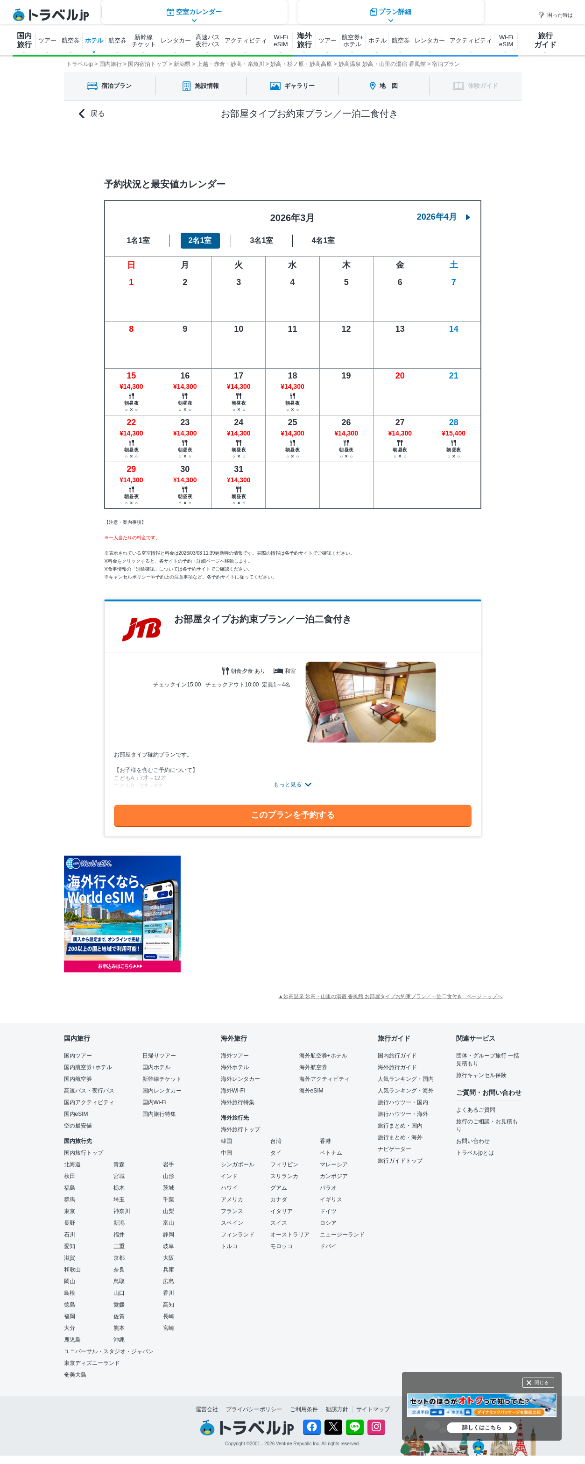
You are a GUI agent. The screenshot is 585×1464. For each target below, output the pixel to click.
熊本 (119, 1328)
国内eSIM (76, 1114)
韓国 (226, 1141)
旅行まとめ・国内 (400, 1125)
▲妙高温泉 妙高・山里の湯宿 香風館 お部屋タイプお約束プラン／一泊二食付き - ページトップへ (390, 996)
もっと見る (288, 784)
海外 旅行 (304, 40)
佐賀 (119, 1316)
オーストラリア (290, 1234)
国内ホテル (156, 1067)
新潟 (119, 1223)
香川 (168, 1293)
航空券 (71, 40)
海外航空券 (313, 1067)
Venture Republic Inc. (298, 1443)
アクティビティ (246, 40)
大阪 (168, 1258)
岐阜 (168, 1246)
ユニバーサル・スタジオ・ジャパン (109, 1351)
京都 (119, 1258)
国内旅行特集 (159, 1114)
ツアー (47, 40)
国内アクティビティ (89, 1102)
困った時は (555, 15)
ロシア (328, 1223)
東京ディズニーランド (92, 1363)
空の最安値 (78, 1125)
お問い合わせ (473, 1141)
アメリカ (232, 1199)
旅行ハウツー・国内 (403, 1102)
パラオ (328, 1188)
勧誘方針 (337, 1409)
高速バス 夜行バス (208, 41)
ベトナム (331, 1153)
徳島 (69, 1304)
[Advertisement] (274, 914)
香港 (325, 1141)
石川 (69, 1234)
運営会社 (207, 1409)
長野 (69, 1223)
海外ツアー (235, 1055)
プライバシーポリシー (254, 1409)
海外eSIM (311, 1090)
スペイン (232, 1223)
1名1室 (138, 240)
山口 (119, 1293)
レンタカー (176, 40)
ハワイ (229, 1188)
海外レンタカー (240, 1079)
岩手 (168, 1164)
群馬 (69, 1199)
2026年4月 (443, 216)
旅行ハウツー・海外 (403, 1114)
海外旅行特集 (237, 1102)
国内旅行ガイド (397, 1055)
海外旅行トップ (240, 1129)
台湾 (276, 1141)
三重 (119, 1246)
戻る (92, 114)
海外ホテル (235, 1067)
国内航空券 (78, 1079)
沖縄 (119, 1339)
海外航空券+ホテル (323, 1055)
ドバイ (328, 1246)
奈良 (119, 1269)
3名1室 (262, 240)
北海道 (72, 1164)
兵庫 (168, 1269)
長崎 (168, 1316)
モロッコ (281, 1246)
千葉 (168, 1199)
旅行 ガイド (545, 40)
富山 (168, 1223)
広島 (168, 1281)
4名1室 (323, 240)
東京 (69, 1211)
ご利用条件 (304, 1409)
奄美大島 (75, 1374)
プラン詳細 (390, 147)
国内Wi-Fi (154, 1102)
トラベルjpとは (475, 1153)
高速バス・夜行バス (89, 1090)
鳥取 (119, 1281)
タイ (276, 1153)
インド (229, 1176)
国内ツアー (78, 1055)
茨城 (168, 1188)
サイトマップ (373, 1409)
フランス (232, 1211)
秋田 (69, 1176)
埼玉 (119, 1199)
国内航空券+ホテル (88, 1067)
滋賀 (69, 1258)
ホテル (94, 40)
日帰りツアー (159, 1055)
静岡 (168, 1234)
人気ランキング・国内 (406, 1079)
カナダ (278, 1199)
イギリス (331, 1199)
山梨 (168, 1211)
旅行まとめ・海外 (400, 1137)
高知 (168, 1304)
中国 (226, 1153)
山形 (168, 1176)
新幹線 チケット (144, 41)
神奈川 (121, 1211)
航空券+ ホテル (353, 41)
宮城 (119, 1176)
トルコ (229, 1246)
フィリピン (284, 1164)
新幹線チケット (162, 1079)
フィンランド (237, 1234)
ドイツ (328, 1211)
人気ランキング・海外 (406, 1090)
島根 (69, 1293)
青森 (119, 1164)
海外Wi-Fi (233, 1090)
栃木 (119, 1188)
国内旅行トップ (83, 1153)
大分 (69, 1328)
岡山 (69, 1281)
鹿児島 (72, 1339)
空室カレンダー (194, 147)
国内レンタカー (162, 1090)
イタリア (281, 1211)
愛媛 (119, 1304)
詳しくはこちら (481, 1427)
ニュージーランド (342, 1234)
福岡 (69, 1316)
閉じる (542, 1382)
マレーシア (334, 1164)
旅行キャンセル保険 (481, 1075)
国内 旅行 (24, 40)
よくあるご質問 (475, 1110)
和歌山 (72, 1269)
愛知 (69, 1246)
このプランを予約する (293, 815)
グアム (278, 1188)
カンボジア (334, 1176)
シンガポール (237, 1164)
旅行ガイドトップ (400, 1160)
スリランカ (284, 1176)
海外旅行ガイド (397, 1067)
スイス (278, 1223)
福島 (69, 1188)
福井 (119, 1234)
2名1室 (200, 240)
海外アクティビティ (324, 1079)
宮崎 (168, 1328)
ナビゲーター (394, 1149)
